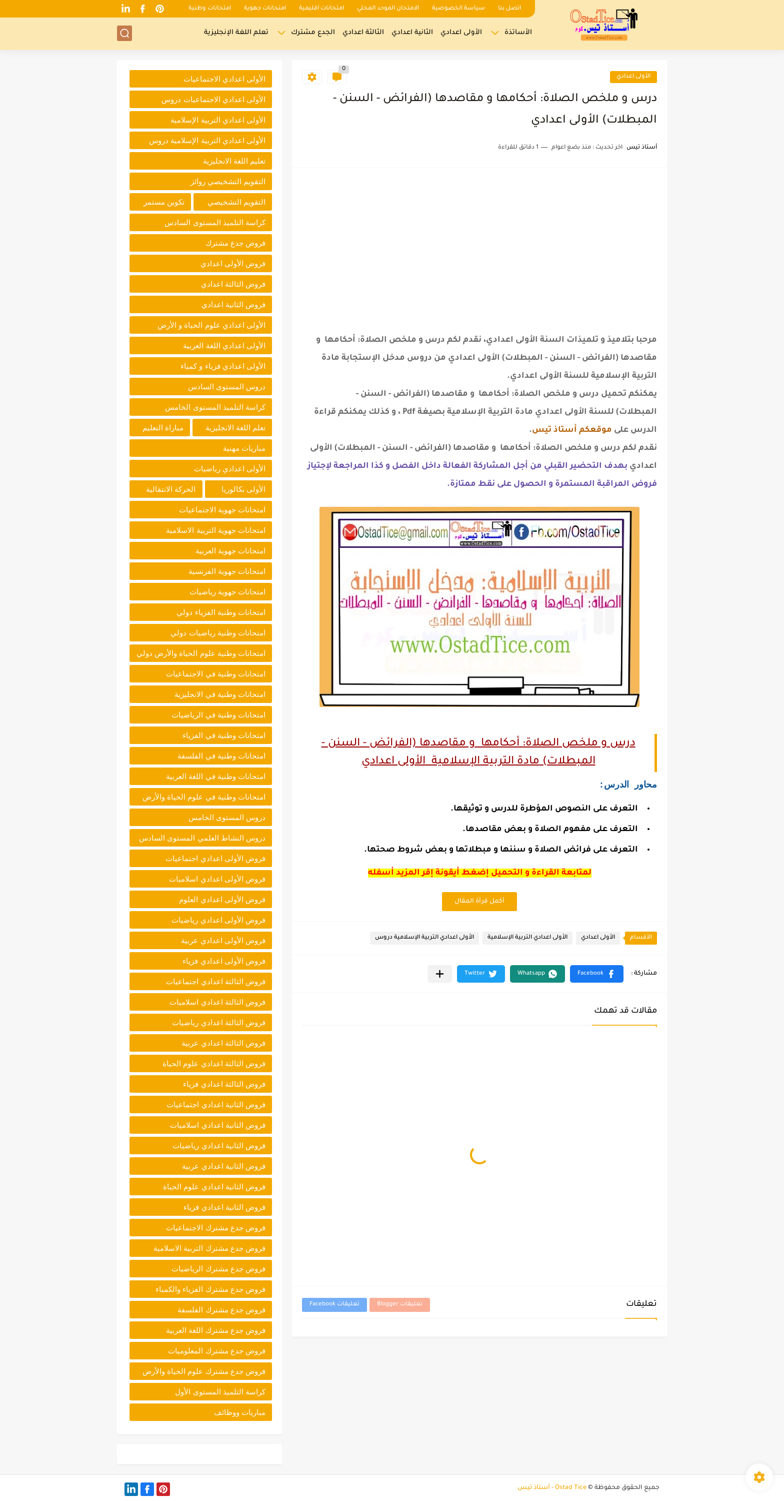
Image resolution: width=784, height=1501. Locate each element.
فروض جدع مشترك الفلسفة (222, 1309)
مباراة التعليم (163, 427)
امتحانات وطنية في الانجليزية (220, 694)
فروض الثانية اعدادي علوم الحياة (214, 1186)
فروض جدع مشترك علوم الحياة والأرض (204, 1371)
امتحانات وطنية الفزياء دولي (221, 612)
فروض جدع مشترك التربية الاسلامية (210, 1248)
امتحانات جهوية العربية (231, 550)
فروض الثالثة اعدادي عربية (224, 1043)
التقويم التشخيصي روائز (228, 181)
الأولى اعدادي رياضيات (230, 468)
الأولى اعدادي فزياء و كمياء (223, 366)
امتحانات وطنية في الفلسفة (222, 756)
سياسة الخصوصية (458, 9)
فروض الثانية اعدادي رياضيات (219, 1145)
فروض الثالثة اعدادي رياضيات (219, 1022)
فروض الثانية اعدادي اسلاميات (218, 1125)
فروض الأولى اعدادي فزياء (224, 961)
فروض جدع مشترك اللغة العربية (216, 1330)
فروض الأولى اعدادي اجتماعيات (216, 858)
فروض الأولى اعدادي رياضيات (219, 920)
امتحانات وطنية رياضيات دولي (218, 632)
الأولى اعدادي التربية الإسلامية (528, 938)
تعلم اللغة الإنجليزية (236, 33)
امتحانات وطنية (209, 9)
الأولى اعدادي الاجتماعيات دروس (214, 99)
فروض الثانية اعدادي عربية (224, 1166)
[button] (597, 974)
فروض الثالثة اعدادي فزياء (224, 1084)
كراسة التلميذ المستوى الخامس (215, 407)
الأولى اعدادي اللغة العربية (224, 345)
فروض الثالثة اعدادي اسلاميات (218, 1002)
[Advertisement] (479, 248)
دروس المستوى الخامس (227, 817)
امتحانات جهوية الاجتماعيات (222, 509)
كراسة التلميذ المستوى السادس (215, 222)
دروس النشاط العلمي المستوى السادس (202, 838)
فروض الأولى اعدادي (233, 263)
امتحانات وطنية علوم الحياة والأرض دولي (201, 653)
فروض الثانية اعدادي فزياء (225, 1207)
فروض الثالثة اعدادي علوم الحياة (214, 1063)
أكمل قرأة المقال (479, 901)
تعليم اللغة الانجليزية (234, 161)
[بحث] (124, 33)
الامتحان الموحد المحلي (388, 9)
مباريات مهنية (244, 448)
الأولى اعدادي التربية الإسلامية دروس (424, 938)
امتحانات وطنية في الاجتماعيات (216, 673)
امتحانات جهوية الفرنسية (227, 571)
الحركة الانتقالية (171, 489)
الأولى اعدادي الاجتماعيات (225, 79)
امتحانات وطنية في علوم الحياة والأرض (204, 797)
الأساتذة (518, 33)
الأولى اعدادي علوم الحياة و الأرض (212, 325)
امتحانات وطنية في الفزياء (224, 735)
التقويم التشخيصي (237, 202)
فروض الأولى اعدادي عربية (223, 940)
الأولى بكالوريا (244, 489)
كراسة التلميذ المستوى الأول (220, 1391)
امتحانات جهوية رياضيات (228, 591)
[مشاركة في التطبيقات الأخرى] (440, 974)
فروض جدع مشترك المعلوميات (217, 1350)
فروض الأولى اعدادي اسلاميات (217, 879)
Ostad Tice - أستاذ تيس (552, 1487)
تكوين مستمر (164, 202)
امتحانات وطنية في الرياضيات (219, 714)
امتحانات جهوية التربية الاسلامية (216, 530)
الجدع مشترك (313, 33)
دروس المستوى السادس (227, 386)
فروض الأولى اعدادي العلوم (222, 899)
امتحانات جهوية (265, 9)
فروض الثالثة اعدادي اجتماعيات (216, 981)
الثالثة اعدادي (363, 33)
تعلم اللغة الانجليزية (236, 427)
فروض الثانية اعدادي (234, 304)
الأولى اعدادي (461, 33)
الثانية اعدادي (412, 33)
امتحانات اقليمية (321, 9)
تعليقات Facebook (335, 1304)
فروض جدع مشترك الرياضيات (219, 1268)
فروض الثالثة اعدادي (233, 284)
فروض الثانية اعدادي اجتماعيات (216, 1104)
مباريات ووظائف (240, 1412)
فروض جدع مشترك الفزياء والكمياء (211, 1289)
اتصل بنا (509, 9)
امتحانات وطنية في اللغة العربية (216, 776)
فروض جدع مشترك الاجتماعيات (216, 1227)
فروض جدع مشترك (236, 243)
